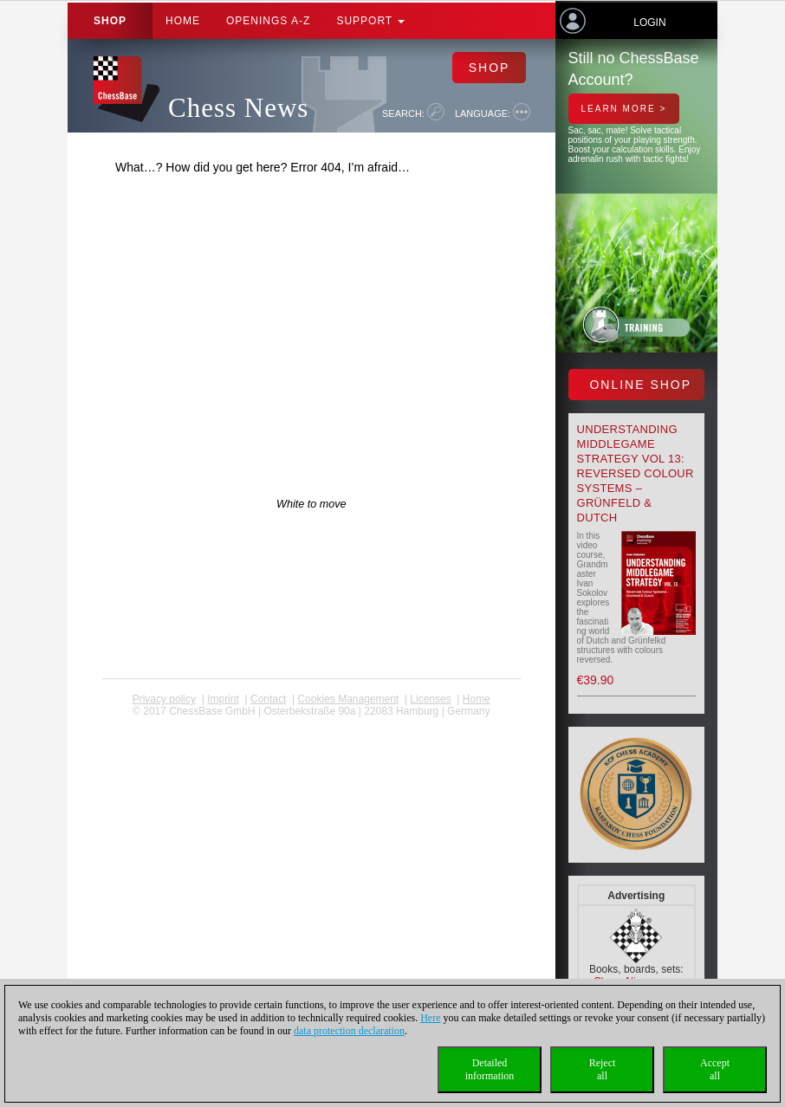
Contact (268, 699)
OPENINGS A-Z (268, 21)
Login (649, 22)
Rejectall (602, 1069)
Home (182, 21)
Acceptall (715, 1069)
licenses (430, 699)
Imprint (223, 699)
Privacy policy (164, 699)
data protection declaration (349, 1031)
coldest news (311, 723)
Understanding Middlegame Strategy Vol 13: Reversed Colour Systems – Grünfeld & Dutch (635, 473)
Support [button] (370, 21)
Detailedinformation (490, 1069)
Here (430, 1018)
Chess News (238, 108)
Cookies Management (348, 699)
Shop (110, 21)
